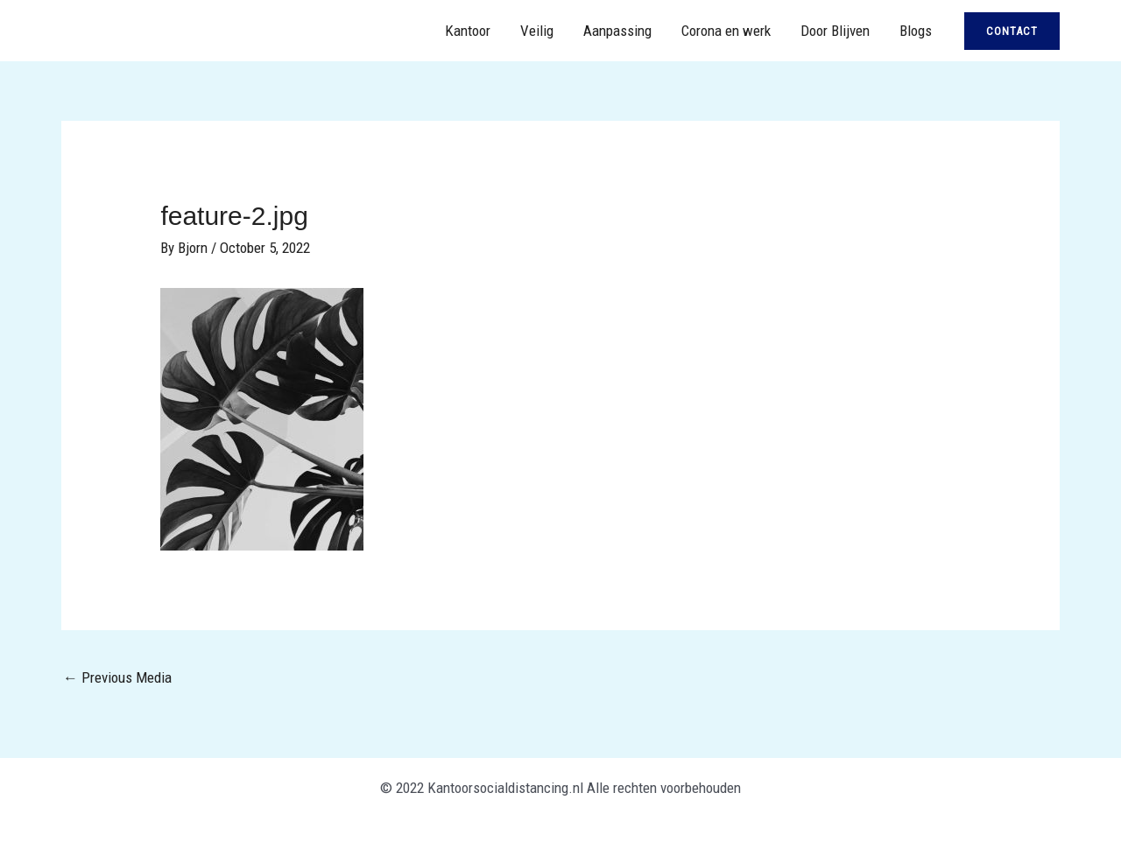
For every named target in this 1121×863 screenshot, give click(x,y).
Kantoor (467, 30)
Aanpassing (617, 30)
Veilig (536, 30)
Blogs (915, 30)
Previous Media (117, 677)
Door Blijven (835, 30)
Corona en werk (726, 30)
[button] (1012, 31)
